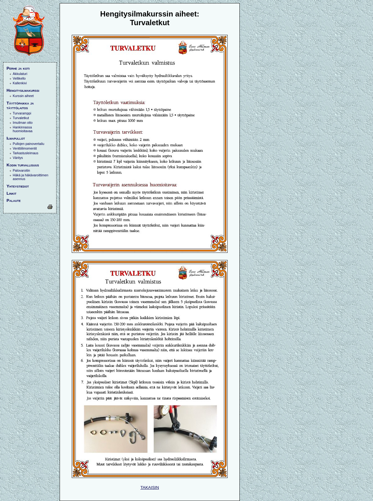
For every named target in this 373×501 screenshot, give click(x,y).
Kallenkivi (20, 83)
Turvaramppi (22, 113)
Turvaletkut (21, 118)
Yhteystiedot (18, 186)
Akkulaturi (20, 74)
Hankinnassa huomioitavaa (22, 129)
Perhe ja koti (18, 68)
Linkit (11, 193)
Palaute (13, 200)
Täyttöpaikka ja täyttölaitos (20, 105)
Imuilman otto (23, 122)
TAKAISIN (149, 487)
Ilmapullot (16, 138)
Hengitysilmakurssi (23, 90)
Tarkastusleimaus (25, 153)
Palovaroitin (21, 170)
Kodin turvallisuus (23, 165)
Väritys (18, 158)
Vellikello (19, 78)
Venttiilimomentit (25, 148)
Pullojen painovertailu (28, 144)
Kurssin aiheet (23, 96)
